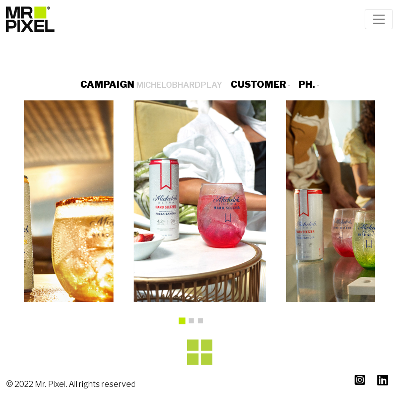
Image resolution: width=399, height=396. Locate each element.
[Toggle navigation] (379, 19)
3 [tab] (203, 323)
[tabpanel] (200, 201)
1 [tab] (185, 324)
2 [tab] (194, 323)
